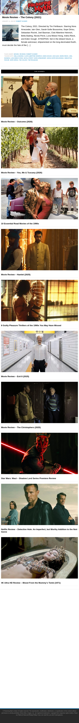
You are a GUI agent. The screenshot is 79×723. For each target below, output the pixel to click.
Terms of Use (44, 694)
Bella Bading (19, 56)
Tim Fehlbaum (33, 60)
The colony (23, 60)
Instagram (43, 675)
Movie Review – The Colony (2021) (21, 17)
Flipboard (44, 679)
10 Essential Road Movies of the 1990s (20, 223)
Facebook (43, 668)
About (44, 650)
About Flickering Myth (44, 653)
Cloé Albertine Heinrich (33, 56)
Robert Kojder (31, 54)
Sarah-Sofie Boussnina (55, 58)
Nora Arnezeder (40, 58)
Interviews (44, 639)
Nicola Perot (28, 58)
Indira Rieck (64, 56)
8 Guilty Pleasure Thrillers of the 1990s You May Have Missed (31, 325)
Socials (44, 664)
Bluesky (44, 683)
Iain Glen (56, 56)
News (44, 627)
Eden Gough (47, 56)
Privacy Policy (43, 697)
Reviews (23, 54)
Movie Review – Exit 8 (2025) (15, 376)
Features (44, 624)
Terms (44, 690)
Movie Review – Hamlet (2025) (15, 274)
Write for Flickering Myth (44, 657)
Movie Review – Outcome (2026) (16, 121)
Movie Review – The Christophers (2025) (21, 427)
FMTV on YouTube (44, 646)
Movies (16, 54)
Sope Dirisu (14, 60)
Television (43, 609)
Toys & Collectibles (44, 620)
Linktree (44, 687)
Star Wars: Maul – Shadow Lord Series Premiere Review (28, 478)
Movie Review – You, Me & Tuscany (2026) (21, 172)
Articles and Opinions (44, 635)
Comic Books (44, 613)
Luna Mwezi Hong (17, 58)
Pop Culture (43, 602)
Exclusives (44, 642)
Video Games (44, 616)
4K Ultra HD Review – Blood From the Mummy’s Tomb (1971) (31, 583)
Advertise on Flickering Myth (44, 661)
